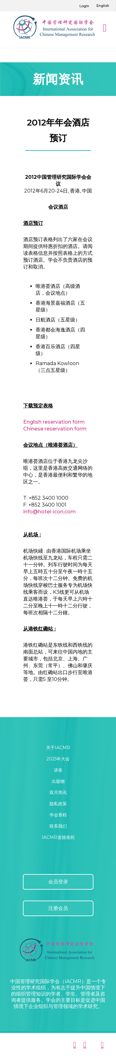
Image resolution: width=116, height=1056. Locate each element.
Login (84, 6)
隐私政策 (58, 803)
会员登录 (58, 882)
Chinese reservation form (55, 429)
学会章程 (58, 815)
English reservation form (54, 422)
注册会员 (58, 908)
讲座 (58, 770)
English (103, 5)
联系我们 (58, 826)
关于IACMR (58, 747)
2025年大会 (58, 759)
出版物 (58, 781)
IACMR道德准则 (58, 837)
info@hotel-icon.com (49, 512)
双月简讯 (58, 792)
